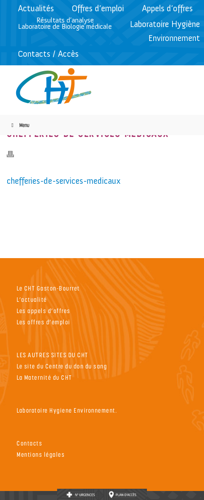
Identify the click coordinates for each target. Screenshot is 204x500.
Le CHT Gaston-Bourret (48, 288)
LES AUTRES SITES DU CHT (53, 355)
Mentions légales (41, 454)
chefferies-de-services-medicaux (63, 181)
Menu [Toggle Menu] (19, 125)
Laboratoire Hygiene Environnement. (67, 410)
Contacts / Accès (48, 54)
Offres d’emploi (98, 8)
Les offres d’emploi (44, 322)
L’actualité (32, 299)
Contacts (29, 443)
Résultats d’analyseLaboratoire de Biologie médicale (65, 23)
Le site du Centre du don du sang (62, 366)
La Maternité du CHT (44, 377)
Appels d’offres (167, 8)
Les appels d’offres (44, 310)
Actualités (36, 8)
